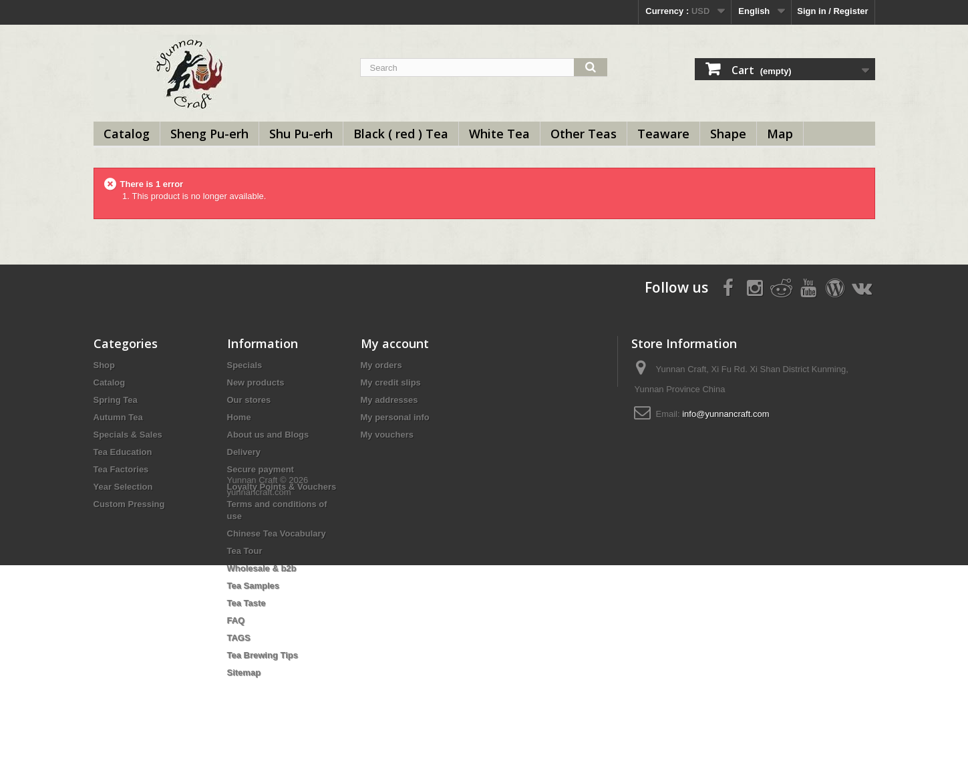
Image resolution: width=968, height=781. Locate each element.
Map (780, 134)
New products (256, 382)
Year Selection (123, 487)
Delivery (244, 452)
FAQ (236, 620)
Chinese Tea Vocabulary (276, 533)
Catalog (127, 134)
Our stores (249, 400)
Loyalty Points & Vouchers (282, 487)
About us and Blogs (268, 435)
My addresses (389, 400)
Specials (245, 365)
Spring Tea (116, 400)
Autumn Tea (118, 417)
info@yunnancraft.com (725, 414)
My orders (381, 365)
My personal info (395, 417)
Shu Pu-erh (301, 134)
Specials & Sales (128, 435)
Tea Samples (253, 586)
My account (395, 343)
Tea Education (123, 452)
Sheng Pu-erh (209, 134)
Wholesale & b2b (262, 568)
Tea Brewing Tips (262, 655)
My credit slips (391, 382)
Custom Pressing (129, 504)
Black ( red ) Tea (400, 134)
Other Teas (583, 134)
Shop (105, 365)
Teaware (663, 134)
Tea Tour (245, 551)
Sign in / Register (832, 11)
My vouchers (387, 435)
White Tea (499, 134)
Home (239, 417)
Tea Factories (121, 469)
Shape (728, 134)
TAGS (239, 638)
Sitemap (244, 672)
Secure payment (260, 469)
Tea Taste (246, 603)
